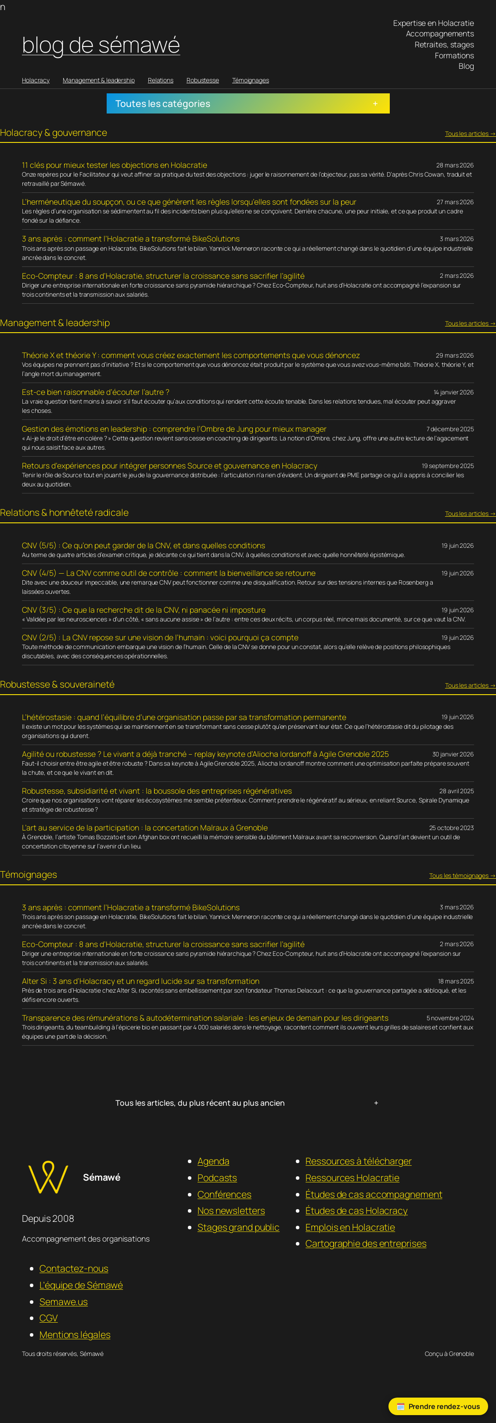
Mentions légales (75, 1334)
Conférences (225, 1194)
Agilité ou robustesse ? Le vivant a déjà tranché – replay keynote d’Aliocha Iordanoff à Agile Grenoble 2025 (205, 754)
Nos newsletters (231, 1210)
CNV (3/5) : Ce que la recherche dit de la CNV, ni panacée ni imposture (144, 609)
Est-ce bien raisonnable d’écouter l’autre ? (95, 392)
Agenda (213, 1160)
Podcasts (217, 1177)
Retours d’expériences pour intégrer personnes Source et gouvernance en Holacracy (169, 465)
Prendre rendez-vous (444, 1406)
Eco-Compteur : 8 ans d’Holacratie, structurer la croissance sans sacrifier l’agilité (163, 275)
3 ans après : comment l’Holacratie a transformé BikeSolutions (131, 238)
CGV (49, 1317)
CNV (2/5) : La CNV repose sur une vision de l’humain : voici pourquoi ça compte (160, 637)
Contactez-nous (74, 1268)
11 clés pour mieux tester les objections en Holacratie (114, 165)
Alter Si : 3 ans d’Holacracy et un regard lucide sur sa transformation (140, 981)
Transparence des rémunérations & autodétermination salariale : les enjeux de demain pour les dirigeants (205, 1017)
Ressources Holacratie (352, 1177)
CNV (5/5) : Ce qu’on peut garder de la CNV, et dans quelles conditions (143, 545)
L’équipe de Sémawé (81, 1284)
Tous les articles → (470, 133)
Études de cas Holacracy (357, 1210)
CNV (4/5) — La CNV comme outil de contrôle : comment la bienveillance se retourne (169, 573)
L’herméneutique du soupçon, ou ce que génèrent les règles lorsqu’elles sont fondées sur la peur (189, 201)
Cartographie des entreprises (366, 1243)
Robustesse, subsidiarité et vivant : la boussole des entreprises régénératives (157, 790)
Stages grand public (239, 1227)
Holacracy (36, 80)
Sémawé (101, 1177)
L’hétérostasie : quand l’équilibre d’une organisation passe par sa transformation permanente (184, 717)
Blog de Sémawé (101, 44)
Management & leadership (99, 80)
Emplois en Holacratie (350, 1227)
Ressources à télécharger (359, 1160)
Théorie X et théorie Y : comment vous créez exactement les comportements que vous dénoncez (191, 355)
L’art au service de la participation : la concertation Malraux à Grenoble (145, 827)
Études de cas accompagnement (374, 1194)
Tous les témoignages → (462, 875)
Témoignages (250, 80)
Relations (160, 80)
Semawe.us (64, 1301)
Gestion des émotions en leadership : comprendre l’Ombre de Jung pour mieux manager (174, 428)
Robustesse (203, 80)
